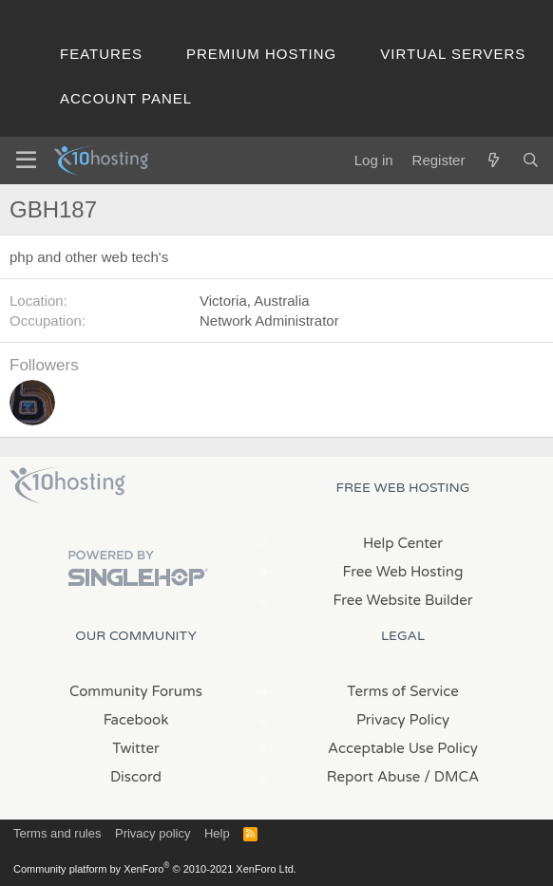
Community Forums (135, 691)
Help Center (403, 543)
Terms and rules (57, 833)
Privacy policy (152, 833)
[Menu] (26, 160)
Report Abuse (374, 776)
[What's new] (492, 160)
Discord (136, 776)
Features (101, 54)
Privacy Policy (402, 719)
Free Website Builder (402, 600)
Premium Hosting (261, 54)
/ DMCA (451, 776)
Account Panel (126, 98)
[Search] (530, 160)
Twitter (135, 748)
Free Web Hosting (403, 571)
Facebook (136, 719)
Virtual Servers (452, 54)
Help (217, 833)
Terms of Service (403, 691)
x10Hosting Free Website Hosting (67, 485)
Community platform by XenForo (154, 869)
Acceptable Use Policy (403, 748)
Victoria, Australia (255, 300)
